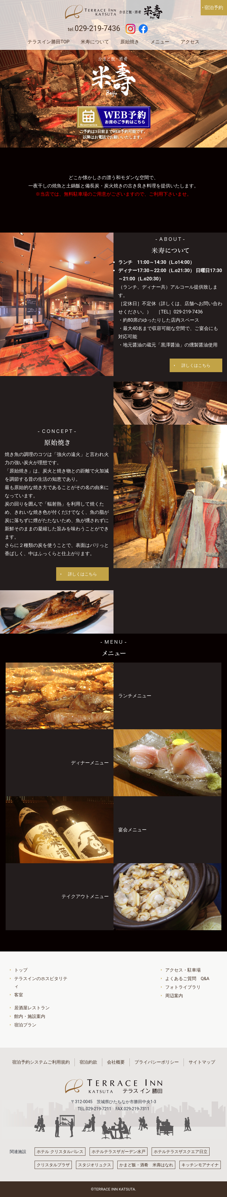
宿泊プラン (25, 1025)
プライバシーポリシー (156, 1062)
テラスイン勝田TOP (48, 42)
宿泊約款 (88, 1062)
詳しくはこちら (195, 365)
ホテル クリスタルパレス (60, 1151)
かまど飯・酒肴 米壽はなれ (146, 1164)
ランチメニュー (134, 696)
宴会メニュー (132, 830)
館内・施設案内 (29, 1016)
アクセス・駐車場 (183, 970)
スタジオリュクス (94, 1164)
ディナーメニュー (90, 763)
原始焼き (129, 42)
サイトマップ (202, 1062)
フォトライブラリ (183, 987)
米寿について (95, 42)
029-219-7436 (97, 28)
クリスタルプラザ (53, 1164)
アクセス (190, 42)
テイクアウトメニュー (85, 896)
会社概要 (116, 1062)
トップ (20, 970)
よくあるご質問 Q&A (187, 978)
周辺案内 (174, 995)
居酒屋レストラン (32, 1007)
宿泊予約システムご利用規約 (41, 1062)
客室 (18, 994)
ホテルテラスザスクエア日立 (180, 1151)
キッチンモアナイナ (200, 1164)
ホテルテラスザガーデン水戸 (118, 1151)
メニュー (159, 42)
